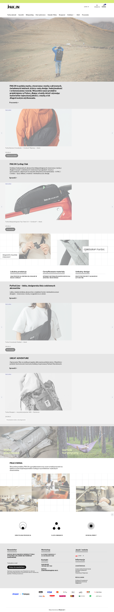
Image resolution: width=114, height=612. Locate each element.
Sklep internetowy (56, 610)
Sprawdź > (13, 178)
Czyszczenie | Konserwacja (83, 569)
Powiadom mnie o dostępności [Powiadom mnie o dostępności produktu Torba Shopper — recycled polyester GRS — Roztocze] (16, 420)
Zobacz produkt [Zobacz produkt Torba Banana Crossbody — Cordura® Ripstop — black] (12, 155)
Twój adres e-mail (12, 563)
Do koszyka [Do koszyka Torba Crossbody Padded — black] (10, 349)
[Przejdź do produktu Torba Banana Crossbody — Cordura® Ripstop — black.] (38, 127)
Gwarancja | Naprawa (81, 573)
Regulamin (78, 583)
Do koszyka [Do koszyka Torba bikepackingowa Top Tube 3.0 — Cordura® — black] (10, 229)
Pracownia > (14, 102)
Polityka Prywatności (81, 580)
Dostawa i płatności (81, 570)
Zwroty (77, 571)
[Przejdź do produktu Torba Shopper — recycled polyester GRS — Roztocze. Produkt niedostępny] (38, 391)
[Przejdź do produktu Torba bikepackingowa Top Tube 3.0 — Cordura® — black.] (38, 201)
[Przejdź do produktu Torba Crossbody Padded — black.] (38, 321)
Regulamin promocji (81, 581)
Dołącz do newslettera (16, 567)
